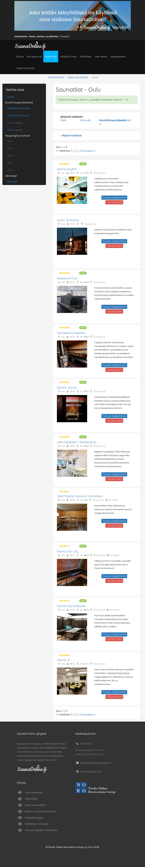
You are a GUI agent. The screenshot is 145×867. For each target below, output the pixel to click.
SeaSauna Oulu (67, 278)
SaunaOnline (56, 77)
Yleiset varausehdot (35, 805)
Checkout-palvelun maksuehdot (41, 830)
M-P (10, 155)
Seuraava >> (88, 151)
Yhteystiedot (31, 798)
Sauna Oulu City (67, 551)
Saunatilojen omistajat (36, 823)
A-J (9, 141)
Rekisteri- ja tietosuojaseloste (40, 811)
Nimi (63, 120)
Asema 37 (63, 660)
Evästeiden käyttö (34, 817)
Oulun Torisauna (68, 220)
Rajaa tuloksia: (72, 135)
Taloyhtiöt (65, 36)
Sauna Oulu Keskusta (71, 606)
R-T (10, 163)
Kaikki (11, 97)
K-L (10, 148)
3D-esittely (113, 500)
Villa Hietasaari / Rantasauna (76, 442)
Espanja (13, 181)
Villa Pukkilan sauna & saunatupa (79, 496)
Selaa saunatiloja (78, 77)
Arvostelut (124, 120)
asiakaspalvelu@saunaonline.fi (93, 762)
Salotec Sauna (66, 387)
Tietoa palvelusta (34, 792)
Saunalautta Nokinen (71, 333)
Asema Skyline (66, 169)
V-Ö (10, 170)
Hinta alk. (85, 120)
